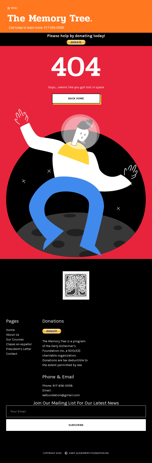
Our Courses (15, 339)
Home (10, 330)
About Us (12, 334)
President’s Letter (18, 349)
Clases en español (19, 344)
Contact (11, 354)
